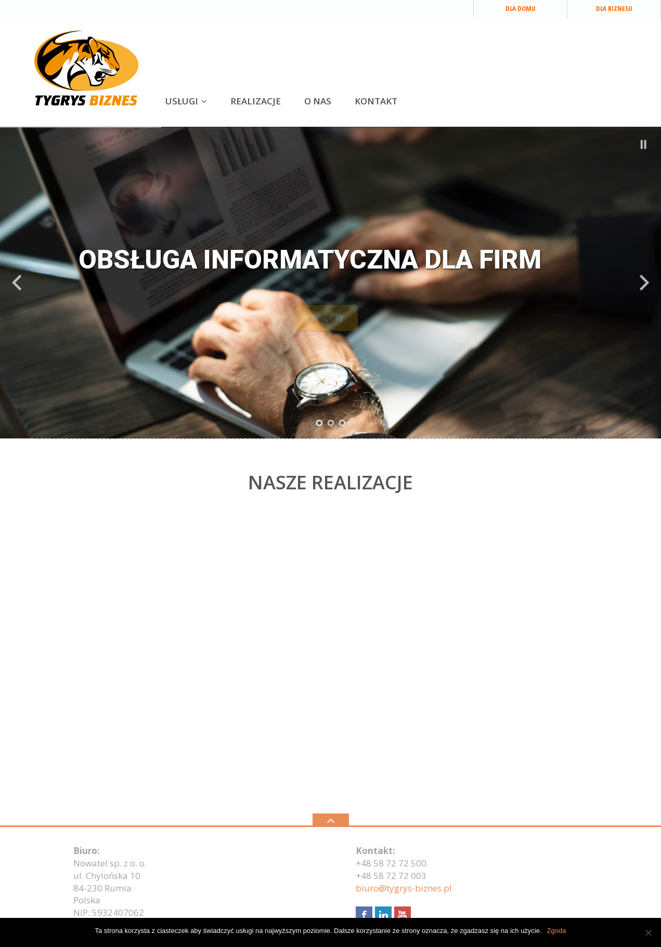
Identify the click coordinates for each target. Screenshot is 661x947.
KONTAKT (376, 101)
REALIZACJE (255, 101)
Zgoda (556, 931)
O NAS (317, 101)
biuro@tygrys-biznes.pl (404, 888)
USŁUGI (181, 101)
